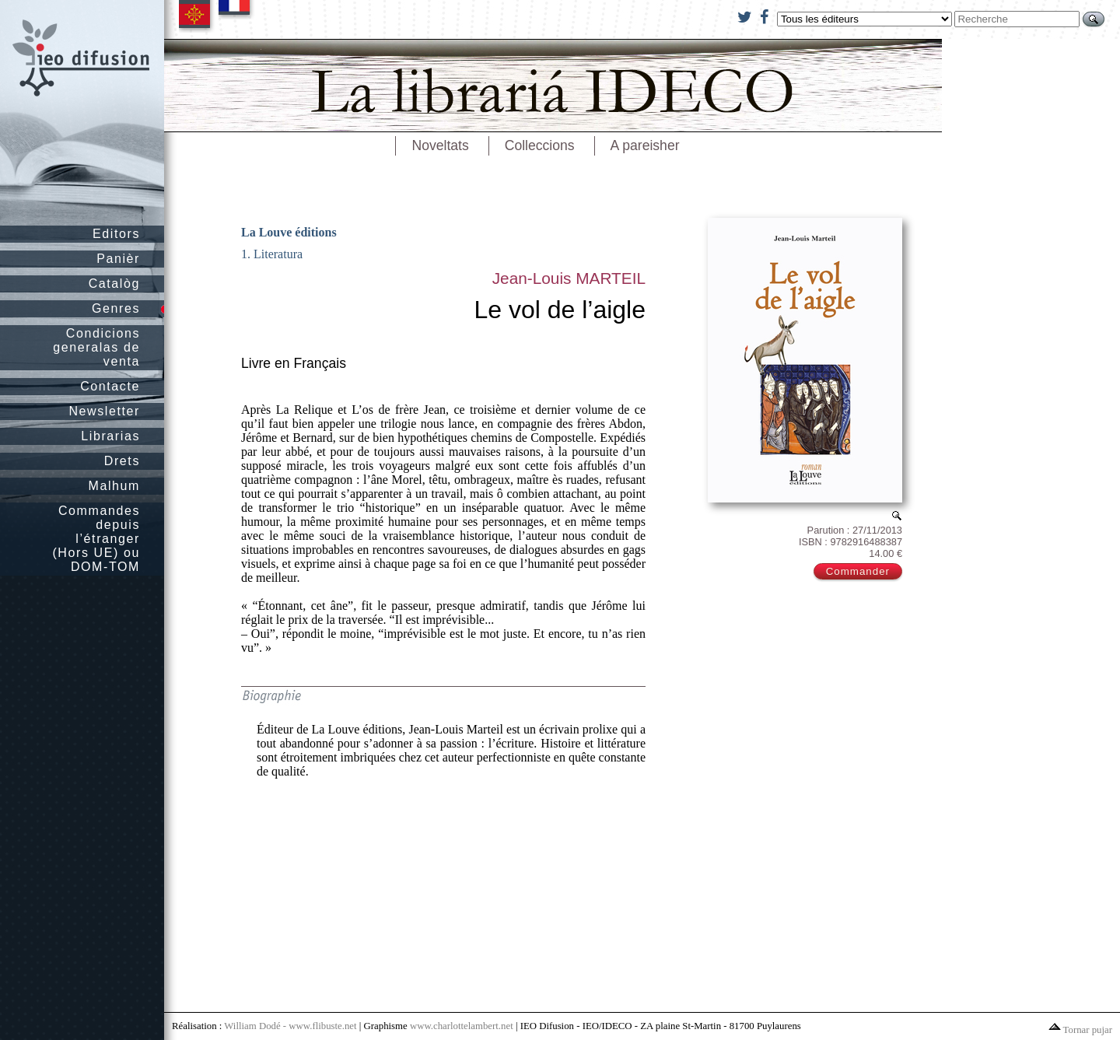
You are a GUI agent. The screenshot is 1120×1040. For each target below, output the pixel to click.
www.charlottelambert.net (461, 1026)
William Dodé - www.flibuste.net (290, 1026)
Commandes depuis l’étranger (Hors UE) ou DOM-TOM (96, 538)
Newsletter (104, 411)
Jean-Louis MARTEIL (569, 278)
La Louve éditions (289, 232)
